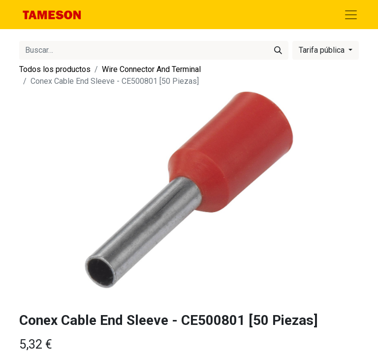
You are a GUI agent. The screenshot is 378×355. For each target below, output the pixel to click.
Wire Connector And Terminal (151, 69)
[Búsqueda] (278, 50)
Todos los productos (55, 69)
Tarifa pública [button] (322, 50)
